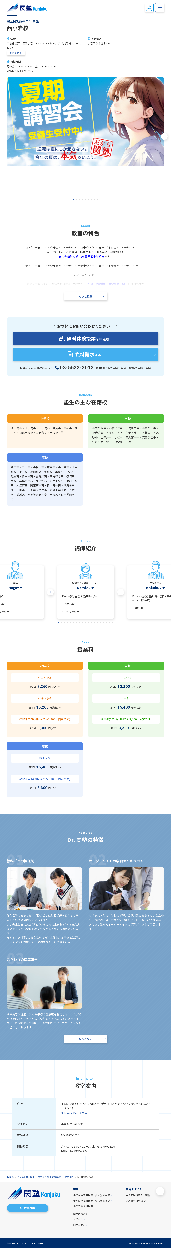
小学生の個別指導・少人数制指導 (91, 1195)
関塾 (11, 1177)
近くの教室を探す (25, 1177)
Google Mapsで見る (75, 1113)
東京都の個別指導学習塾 (49, 1177)
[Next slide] (164, 136)
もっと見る (85, 1039)
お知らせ (78, 1219)
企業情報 (11, 1243)
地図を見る (16, 53)
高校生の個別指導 (83, 1206)
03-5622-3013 (77, 367)
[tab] (73, 199)
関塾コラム (79, 1224)
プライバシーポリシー (31, 1243)
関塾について (80, 1214)
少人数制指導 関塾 (136, 1200)
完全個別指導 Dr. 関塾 (138, 1195)
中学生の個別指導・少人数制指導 (91, 1200)
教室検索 (27, 1208)
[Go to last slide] (50, 592)
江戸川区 (69, 1177)
